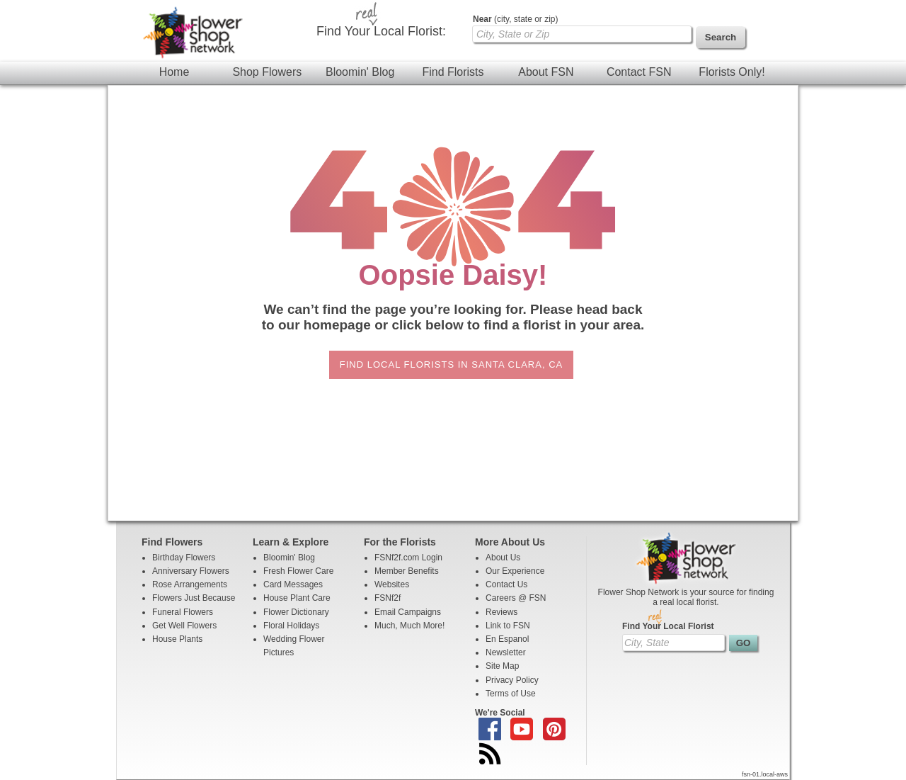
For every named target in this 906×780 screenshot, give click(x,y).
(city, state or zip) (515, 19)
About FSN (545, 72)
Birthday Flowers (183, 558)
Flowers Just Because (193, 598)
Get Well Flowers (184, 626)
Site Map (502, 666)
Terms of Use (511, 694)
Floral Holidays (291, 626)
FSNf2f (387, 598)
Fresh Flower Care (298, 571)
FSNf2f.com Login (408, 558)
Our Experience (515, 571)
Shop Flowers (267, 72)
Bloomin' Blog (360, 72)
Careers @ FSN (516, 598)
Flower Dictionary (296, 612)
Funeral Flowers (182, 612)
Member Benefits (406, 571)
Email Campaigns (407, 612)
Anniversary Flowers (190, 571)
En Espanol (507, 639)
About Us (503, 558)
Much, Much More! (409, 626)
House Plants (177, 639)
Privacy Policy (512, 680)
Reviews (501, 612)
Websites (391, 584)
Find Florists (452, 72)
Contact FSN (639, 72)
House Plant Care (297, 598)
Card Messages (293, 584)
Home (174, 72)
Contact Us (506, 584)
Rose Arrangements (189, 584)
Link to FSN (508, 626)
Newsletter (506, 652)
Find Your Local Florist (668, 626)
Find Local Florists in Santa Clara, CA (451, 364)
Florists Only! (731, 72)
